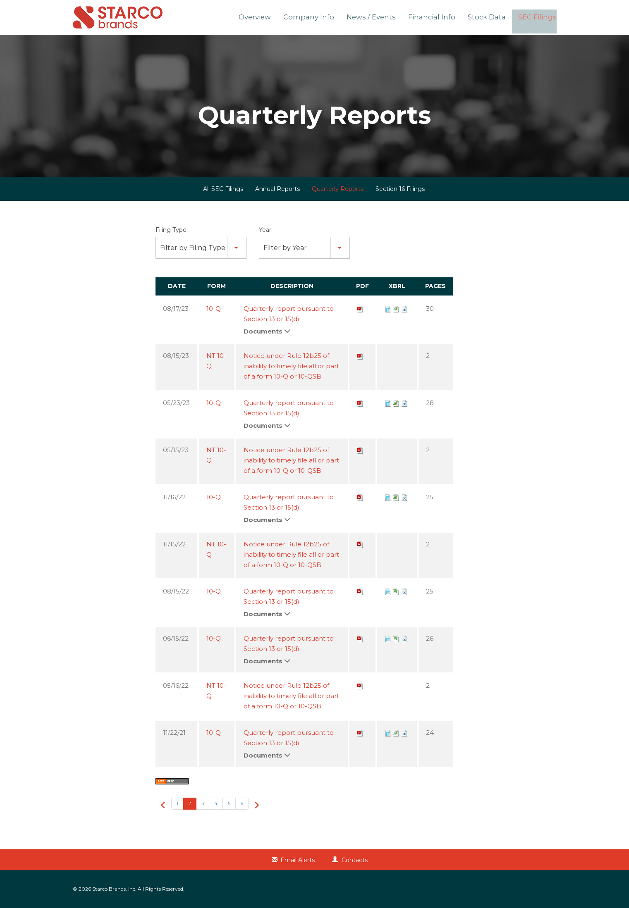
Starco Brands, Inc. (114, 889)
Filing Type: (171, 230)
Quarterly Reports (338, 189)
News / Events (380, 18)
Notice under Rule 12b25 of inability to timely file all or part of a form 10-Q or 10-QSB (291, 366)
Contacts (355, 860)
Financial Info (438, 18)
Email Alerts (297, 860)
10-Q (213, 308)
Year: (266, 230)
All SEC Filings (223, 189)
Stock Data (490, 18)
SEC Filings (539, 18)
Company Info (321, 18)
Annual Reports (277, 189)
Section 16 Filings (400, 189)
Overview (270, 18)
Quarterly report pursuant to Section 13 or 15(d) (289, 314)
